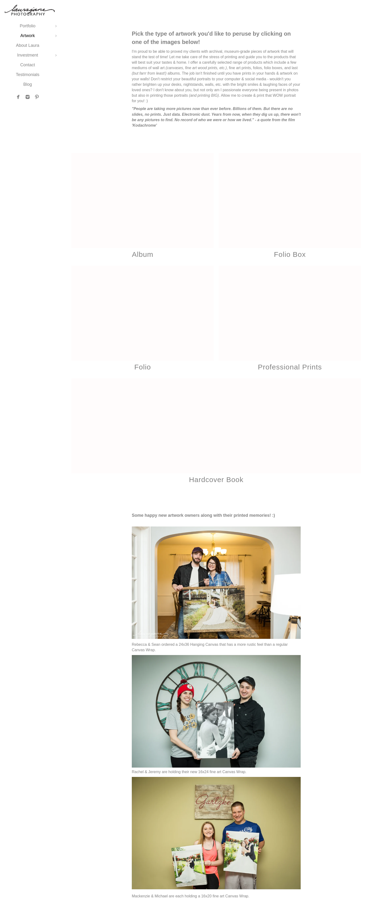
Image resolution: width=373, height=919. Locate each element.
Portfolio (27, 26)
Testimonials (27, 74)
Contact (27, 64)
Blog (27, 84)
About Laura (27, 45)
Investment (27, 55)
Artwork (27, 35)
